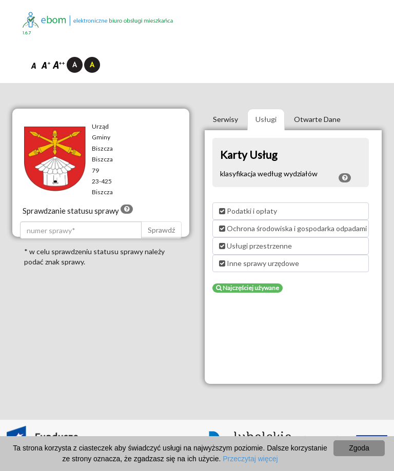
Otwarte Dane (317, 119)
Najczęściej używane (247, 288)
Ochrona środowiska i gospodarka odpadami (293, 228)
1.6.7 (27, 33)
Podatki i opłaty (248, 211)
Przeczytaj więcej (250, 459)
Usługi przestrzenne (255, 245)
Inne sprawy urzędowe (259, 263)
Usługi (266, 119)
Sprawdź (161, 230)
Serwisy (225, 119)
